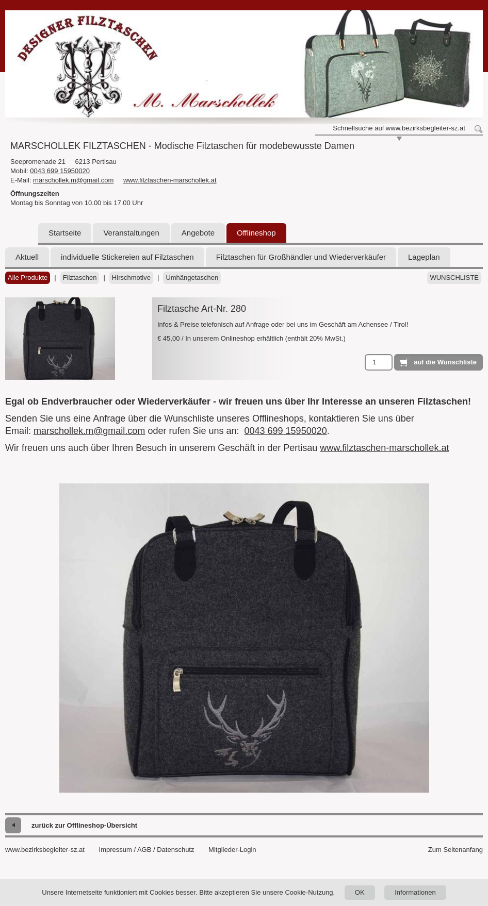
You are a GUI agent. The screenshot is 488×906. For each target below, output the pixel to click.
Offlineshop (256, 232)
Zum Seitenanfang (455, 849)
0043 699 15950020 (60, 171)
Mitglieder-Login (232, 849)
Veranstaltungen (131, 232)
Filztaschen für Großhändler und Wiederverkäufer (301, 257)
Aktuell (27, 257)
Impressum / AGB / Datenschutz (146, 849)
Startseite (64, 232)
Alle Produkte (27, 277)
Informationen (415, 892)
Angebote (198, 232)
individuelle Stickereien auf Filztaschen (127, 257)
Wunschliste (454, 277)
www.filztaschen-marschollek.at (170, 180)
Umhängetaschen (192, 277)
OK (360, 892)
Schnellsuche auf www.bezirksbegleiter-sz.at (399, 128)
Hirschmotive (131, 277)
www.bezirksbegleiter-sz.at (45, 849)
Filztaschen (80, 277)
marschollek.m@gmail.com (73, 180)
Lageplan (424, 257)
